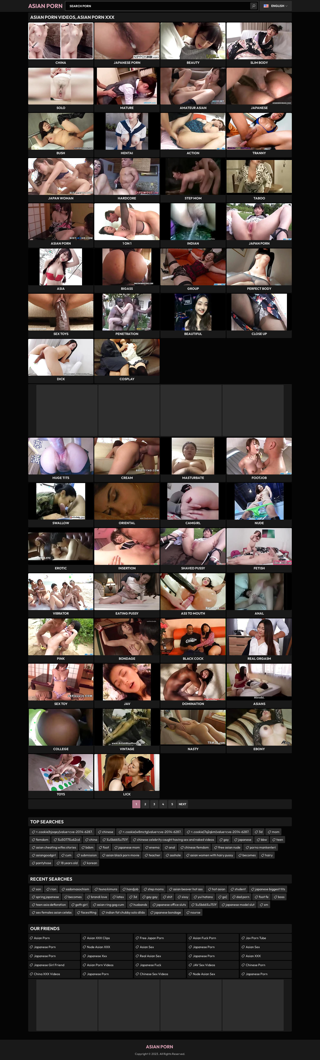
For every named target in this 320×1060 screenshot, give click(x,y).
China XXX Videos (47, 974)
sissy (185, 897)
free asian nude (229, 847)
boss (281, 897)
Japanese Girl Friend (49, 965)
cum (68, 855)
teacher (154, 855)
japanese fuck (150, 965)
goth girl (81, 905)
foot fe (264, 897)
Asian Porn (42, 938)
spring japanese (47, 897)
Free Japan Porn (152, 938)
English (277, 6)
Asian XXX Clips (98, 938)
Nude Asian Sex (204, 974)
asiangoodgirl (46, 855)
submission (89, 855)
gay (226, 839)
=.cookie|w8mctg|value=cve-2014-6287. (152, 832)
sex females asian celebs (54, 912)
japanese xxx (97, 956)
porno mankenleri (263, 847)
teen (279, 839)
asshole (175, 855)
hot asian (218, 889)
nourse (195, 912)
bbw (264, 839)
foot (106, 847)
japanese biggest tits (270, 889)
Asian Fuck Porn (204, 938)
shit (169, 897)
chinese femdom (196, 847)
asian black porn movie (122, 855)
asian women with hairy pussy (211, 855)
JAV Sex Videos (204, 965)
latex (120, 897)
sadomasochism (77, 889)
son (38, 889)
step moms (156, 889)
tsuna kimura (108, 889)
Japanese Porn (45, 947)
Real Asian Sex (150, 956)
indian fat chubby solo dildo (125, 912)
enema (154, 847)
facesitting (88, 912)
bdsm (89, 847)
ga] (224, 897)
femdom (42, 839)
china (93, 839)
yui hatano (205, 897)
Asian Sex (147, 947)
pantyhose (43, 863)
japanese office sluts (171, 905)
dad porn (242, 897)
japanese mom (129, 847)
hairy (269, 855)
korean (92, 863)
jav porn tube (256, 938)
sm (266, 905)
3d (260, 832)
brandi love (99, 897)
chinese (107, 832)
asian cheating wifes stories (56, 847)
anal (172, 847)
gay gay (152, 897)
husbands (140, 905)
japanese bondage (167, 912)
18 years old (69, 863)
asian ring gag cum (110, 905)
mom (275, 832)
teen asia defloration (51, 905)
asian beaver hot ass (188, 889)
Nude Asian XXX (98, 947)
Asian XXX (253, 956)
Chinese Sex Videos (154, 974)
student (240, 889)
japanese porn (204, 947)
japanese (244, 839)
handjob (132, 889)
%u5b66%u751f (117, 839)
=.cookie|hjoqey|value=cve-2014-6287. (64, 832)
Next (182, 804)
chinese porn (255, 965)
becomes (249, 855)
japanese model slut (240, 905)
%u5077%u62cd (69, 839)
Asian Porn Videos (100, 965)
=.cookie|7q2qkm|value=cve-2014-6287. (220, 832)
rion (53, 889)
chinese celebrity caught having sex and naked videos (175, 839)
